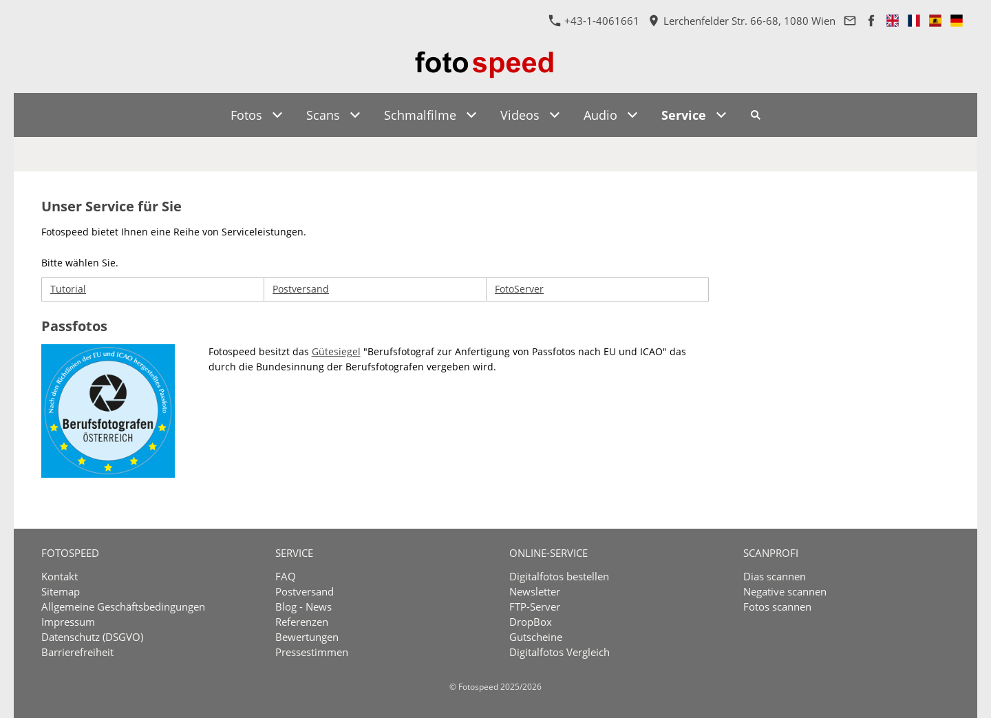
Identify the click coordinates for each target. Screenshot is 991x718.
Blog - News (303, 606)
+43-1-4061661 (594, 21)
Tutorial (68, 288)
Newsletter (534, 591)
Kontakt (59, 576)
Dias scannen (774, 576)
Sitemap (60, 591)
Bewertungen (307, 637)
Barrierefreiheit (77, 652)
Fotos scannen (777, 606)
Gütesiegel (336, 351)
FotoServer (519, 288)
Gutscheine (535, 637)
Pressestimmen (311, 652)
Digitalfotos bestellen (559, 576)
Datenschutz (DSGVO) (92, 637)
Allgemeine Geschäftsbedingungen (123, 606)
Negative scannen (785, 591)
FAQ (285, 576)
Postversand (301, 288)
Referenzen (301, 622)
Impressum (68, 622)
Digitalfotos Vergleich (559, 652)
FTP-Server (534, 606)
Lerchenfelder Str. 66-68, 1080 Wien (742, 21)
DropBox (530, 622)
